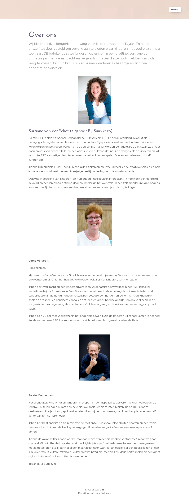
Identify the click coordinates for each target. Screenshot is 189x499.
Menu (175, 9)
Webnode (106, 493)
